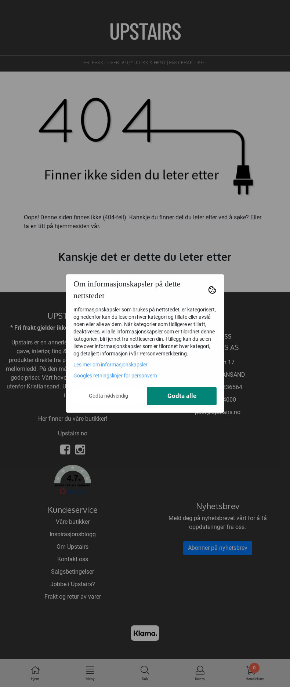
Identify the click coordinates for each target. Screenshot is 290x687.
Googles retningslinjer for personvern (115, 376)
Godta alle (181, 395)
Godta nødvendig (108, 396)
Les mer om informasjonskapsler (110, 365)
